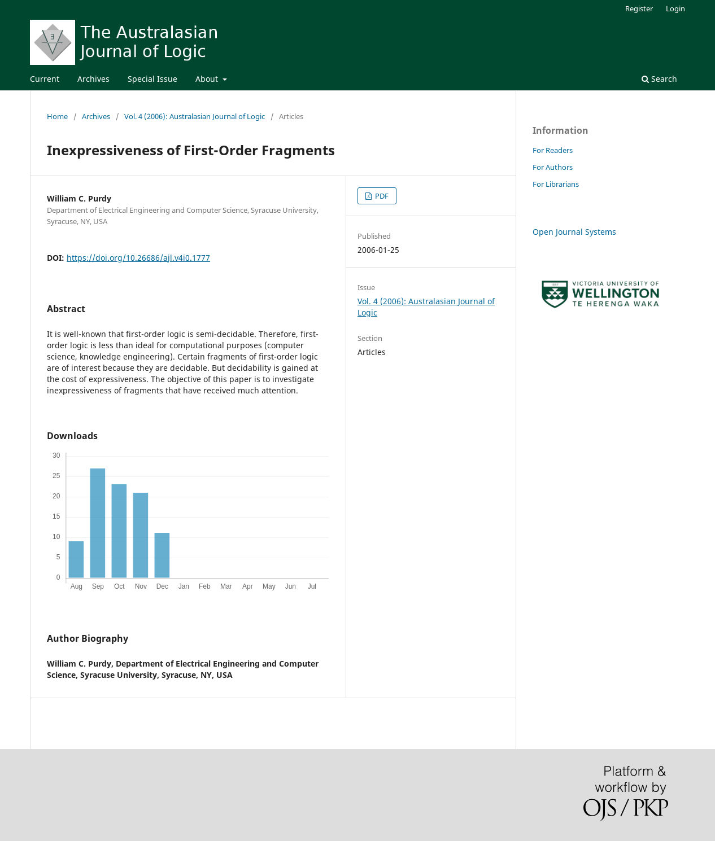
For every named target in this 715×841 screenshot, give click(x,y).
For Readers (553, 150)
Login (675, 8)
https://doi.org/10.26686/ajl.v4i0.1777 (138, 257)
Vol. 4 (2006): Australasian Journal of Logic (194, 116)
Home (57, 116)
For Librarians (556, 184)
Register (639, 8)
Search (659, 78)
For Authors (553, 167)
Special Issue (152, 78)
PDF (381, 196)
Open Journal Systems (574, 231)
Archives (93, 78)
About (207, 78)
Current (44, 78)
